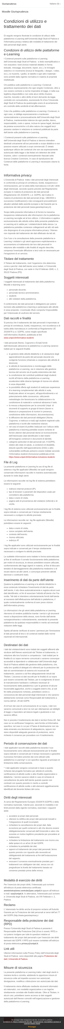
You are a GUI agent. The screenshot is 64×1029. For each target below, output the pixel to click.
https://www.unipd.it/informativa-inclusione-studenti (32, 457)
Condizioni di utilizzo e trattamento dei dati (17, 1022)
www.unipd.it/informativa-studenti (19, 338)
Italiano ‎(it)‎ (54, 4)
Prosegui (32, 1027)
